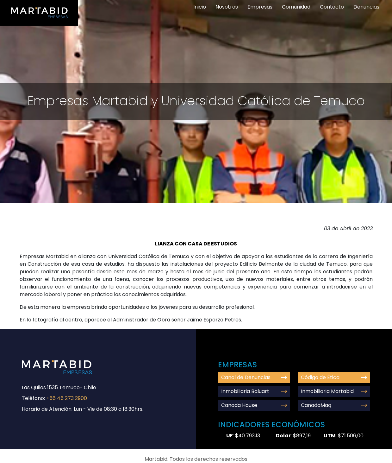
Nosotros (226, 6)
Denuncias (366, 6)
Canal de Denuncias (254, 377)
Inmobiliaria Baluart (254, 391)
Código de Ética (334, 377)
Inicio (199, 6)
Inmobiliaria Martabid (334, 391)
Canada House (254, 405)
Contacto (332, 6)
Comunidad (296, 6)
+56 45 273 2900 (66, 398)
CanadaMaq (334, 405)
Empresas (259, 6)
